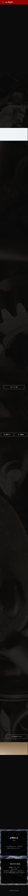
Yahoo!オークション (17, 736)
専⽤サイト (8, 434)
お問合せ (22, 434)
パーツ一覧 (15, 387)
